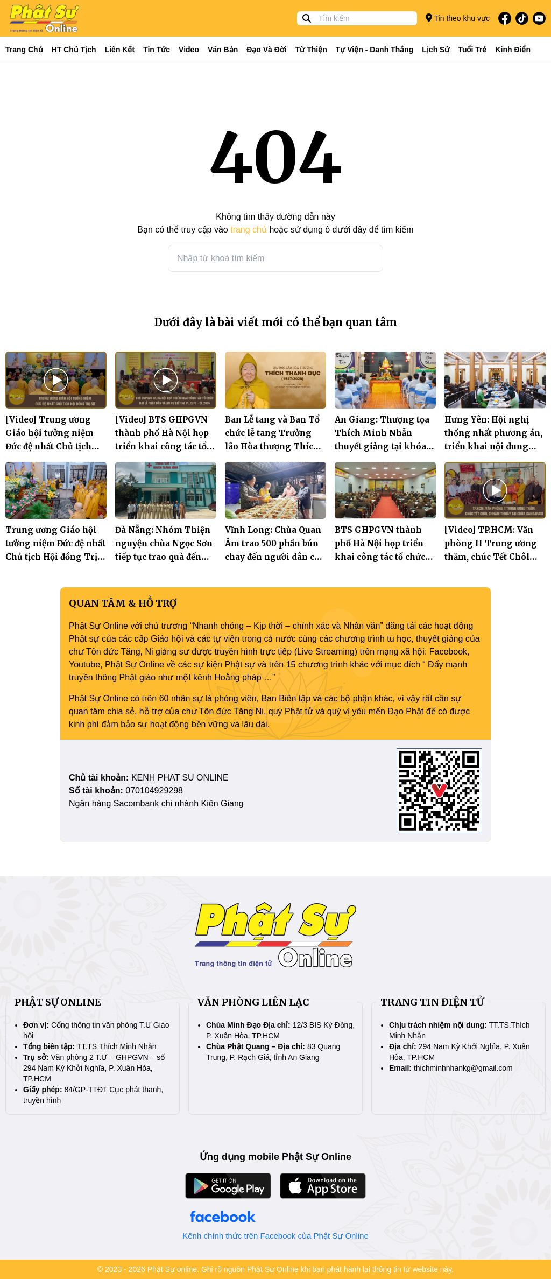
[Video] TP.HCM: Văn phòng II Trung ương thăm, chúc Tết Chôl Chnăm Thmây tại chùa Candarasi (493, 557)
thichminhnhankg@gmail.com (463, 1068)
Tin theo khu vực (458, 18)
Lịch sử (435, 49)
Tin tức (156, 49)
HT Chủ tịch (74, 49)
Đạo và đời (266, 49)
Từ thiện (311, 49)
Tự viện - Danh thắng (375, 49)
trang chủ (248, 229)
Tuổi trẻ (472, 49)
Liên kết (120, 49)
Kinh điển (513, 49)
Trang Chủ (24, 49)
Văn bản (223, 49)
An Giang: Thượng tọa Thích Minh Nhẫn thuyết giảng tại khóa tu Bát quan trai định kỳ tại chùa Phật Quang (385, 446)
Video (189, 49)
